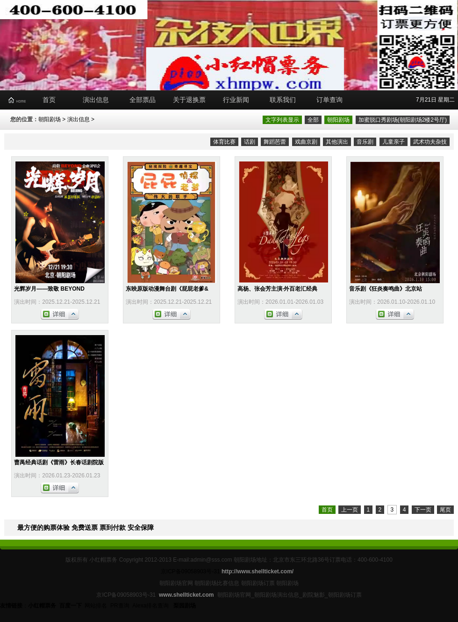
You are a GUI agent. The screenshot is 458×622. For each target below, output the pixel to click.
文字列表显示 (282, 120)
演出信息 (96, 99)
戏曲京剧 (306, 142)
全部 (313, 120)
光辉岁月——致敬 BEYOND (49, 288)
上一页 (349, 509)
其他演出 (337, 142)
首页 (49, 99)
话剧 (249, 142)
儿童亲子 (393, 142)
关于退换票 (189, 99)
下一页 (423, 509)
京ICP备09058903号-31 (190, 571)
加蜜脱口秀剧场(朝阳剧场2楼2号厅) (402, 120)
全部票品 (142, 99)
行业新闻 (236, 99)
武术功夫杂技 (430, 142)
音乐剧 (365, 142)
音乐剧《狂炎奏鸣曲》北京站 (385, 288)
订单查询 (329, 99)
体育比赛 (224, 142)
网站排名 (96, 605)
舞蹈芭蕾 (275, 142)
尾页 (445, 509)
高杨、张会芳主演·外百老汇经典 (277, 288)
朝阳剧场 (49, 119)
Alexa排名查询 (151, 605)
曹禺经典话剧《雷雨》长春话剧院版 (59, 462)
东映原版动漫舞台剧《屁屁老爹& (167, 288)
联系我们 (283, 99)
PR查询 (119, 605)
